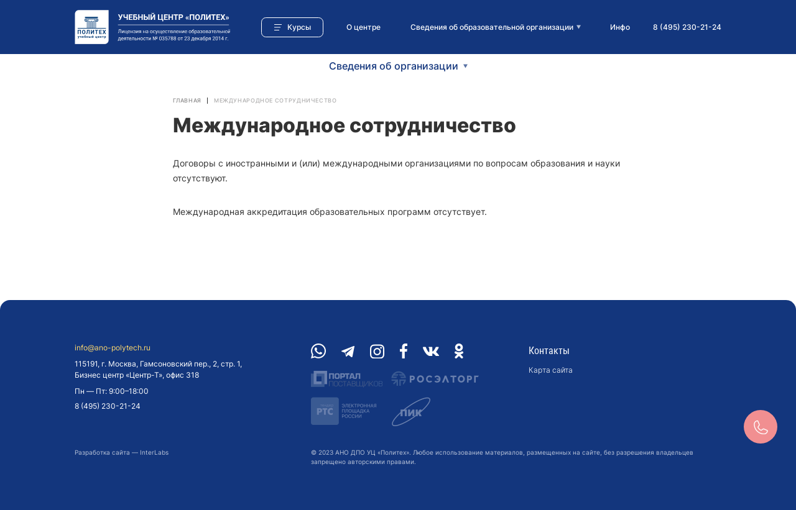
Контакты (549, 351)
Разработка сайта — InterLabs (122, 452)
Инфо (620, 27)
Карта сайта (551, 370)
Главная (187, 100)
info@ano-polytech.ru (112, 348)
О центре (363, 27)
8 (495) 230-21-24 (687, 27)
